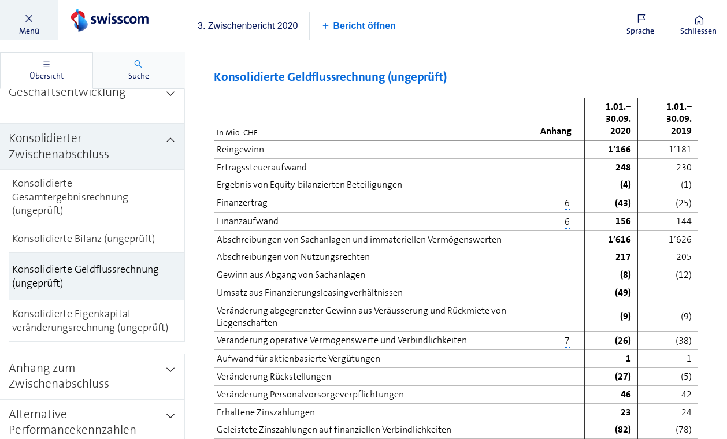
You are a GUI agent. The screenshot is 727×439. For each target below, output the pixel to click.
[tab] (248, 26)
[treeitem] (92, 100)
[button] (29, 20)
